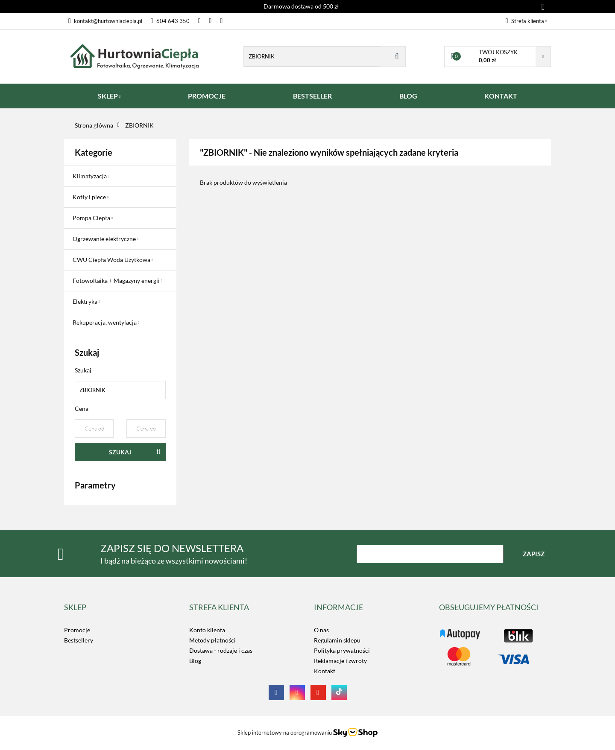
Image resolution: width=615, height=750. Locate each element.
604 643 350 (170, 20)
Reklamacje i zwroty (340, 660)
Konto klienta (207, 630)
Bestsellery (78, 640)
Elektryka (86, 301)
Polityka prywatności (342, 650)
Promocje (77, 630)
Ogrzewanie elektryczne (105, 238)
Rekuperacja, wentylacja (106, 322)
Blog (195, 660)
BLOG (408, 96)
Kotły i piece (90, 197)
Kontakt (324, 670)
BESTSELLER (312, 96)
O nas (321, 630)
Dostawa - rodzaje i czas (220, 650)
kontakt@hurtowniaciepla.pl (105, 20)
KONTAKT (500, 96)
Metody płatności (212, 640)
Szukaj (120, 452)
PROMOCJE (207, 96)
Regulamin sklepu (337, 640)
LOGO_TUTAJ (457, 630)
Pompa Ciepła (93, 217)
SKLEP (109, 96)
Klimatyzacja (91, 176)
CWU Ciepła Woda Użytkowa (113, 259)
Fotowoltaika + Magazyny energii (117, 280)
